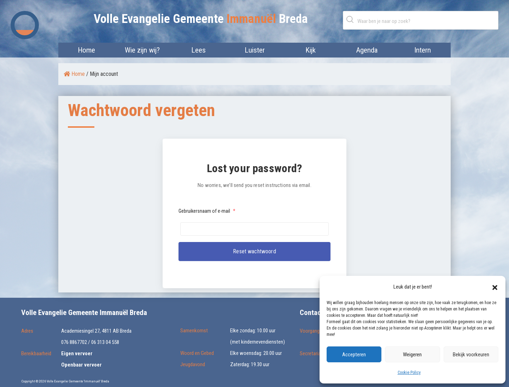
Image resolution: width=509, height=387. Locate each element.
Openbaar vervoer (81, 365)
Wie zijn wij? (142, 50)
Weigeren (412, 354)
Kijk (310, 50)
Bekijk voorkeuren (471, 354)
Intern (422, 50)
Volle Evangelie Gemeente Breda (201, 19)
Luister (255, 50)
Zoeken (351, 19)
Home (86, 50)
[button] (494, 286)
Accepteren (354, 354)
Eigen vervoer (77, 353)
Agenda (367, 50)
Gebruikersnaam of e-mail (207, 211)
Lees (198, 50)
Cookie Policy (409, 372)
